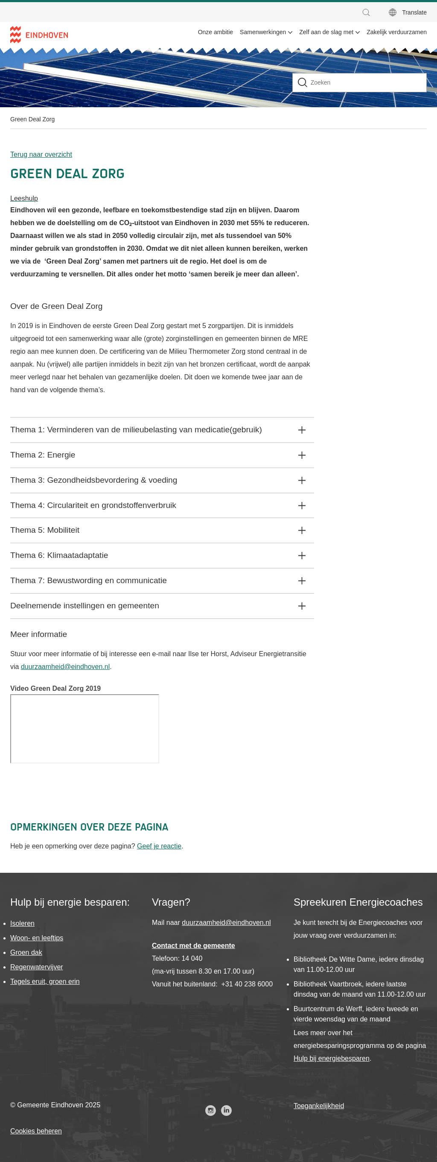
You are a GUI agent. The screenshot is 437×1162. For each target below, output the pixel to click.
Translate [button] (414, 12)
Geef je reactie (159, 846)
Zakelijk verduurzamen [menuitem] (397, 32)
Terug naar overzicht (41, 154)
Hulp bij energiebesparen (332, 1058)
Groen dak (26, 952)
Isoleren (22, 923)
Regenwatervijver (36, 967)
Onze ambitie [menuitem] (215, 32)
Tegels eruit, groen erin (45, 981)
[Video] (84, 728)
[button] (368, 12)
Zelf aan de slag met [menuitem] (326, 32)
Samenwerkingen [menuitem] (263, 32)
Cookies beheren (36, 1131)
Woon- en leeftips (36, 938)
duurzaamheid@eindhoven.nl (65, 666)
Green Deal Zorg (32, 119)
